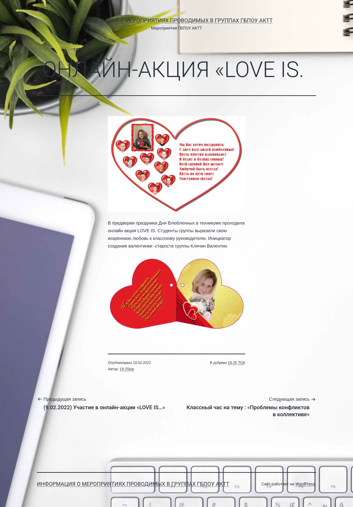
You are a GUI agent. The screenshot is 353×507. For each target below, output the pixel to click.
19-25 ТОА (236, 363)
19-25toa (127, 369)
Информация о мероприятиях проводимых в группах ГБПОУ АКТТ (176, 20)
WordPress (305, 484)
